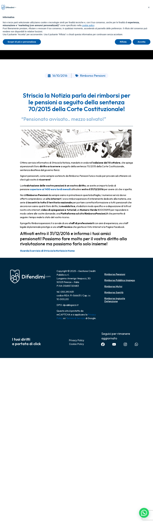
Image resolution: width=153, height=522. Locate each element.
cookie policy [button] (88, 25)
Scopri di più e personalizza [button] (22, 42)
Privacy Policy (76, 340)
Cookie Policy (76, 344)
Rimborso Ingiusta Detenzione (114, 300)
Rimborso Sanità (113, 292)
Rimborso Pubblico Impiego (119, 280)
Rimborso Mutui (113, 286)
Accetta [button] (141, 42)
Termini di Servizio (75, 318)
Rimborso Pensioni (114, 274)
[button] (144, 514)
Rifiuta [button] (123, 42)
